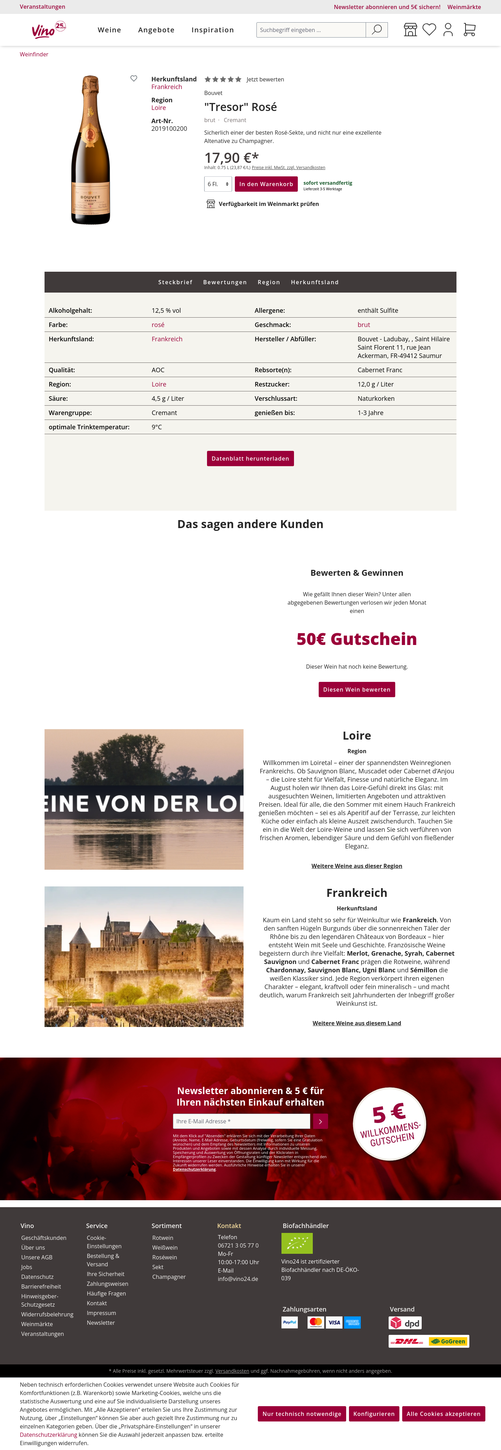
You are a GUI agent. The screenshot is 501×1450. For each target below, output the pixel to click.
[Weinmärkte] (410, 29)
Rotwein (162, 1238)
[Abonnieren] (320, 1121)
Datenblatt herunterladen (250, 458)
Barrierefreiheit (41, 1286)
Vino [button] (27, 1225)
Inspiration (213, 29)
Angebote (156, 29)
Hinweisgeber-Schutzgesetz (39, 1300)
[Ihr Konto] (448, 29)
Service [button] (97, 1225)
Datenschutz (37, 1277)
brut (364, 324)
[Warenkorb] (469, 29)
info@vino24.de (238, 1279)
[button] (241, 1220)
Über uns (33, 1247)
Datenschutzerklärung (194, 1169)
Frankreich (166, 86)
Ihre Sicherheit (105, 1274)
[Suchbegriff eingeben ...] (311, 30)
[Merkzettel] (429, 29)
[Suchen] (377, 30)
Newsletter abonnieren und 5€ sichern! (387, 7)
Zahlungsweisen (107, 1284)
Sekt (158, 1267)
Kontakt (97, 1303)
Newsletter (101, 1322)
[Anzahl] (218, 184)
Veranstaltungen (42, 6)
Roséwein (164, 1257)
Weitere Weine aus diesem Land (357, 1023)
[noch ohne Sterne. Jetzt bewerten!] (245, 79)
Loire (158, 107)
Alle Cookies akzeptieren (444, 1414)
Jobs (26, 1267)
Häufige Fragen (106, 1293)
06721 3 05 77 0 (238, 1245)
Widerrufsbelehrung (46, 1314)
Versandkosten (232, 1371)
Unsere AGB (37, 1257)
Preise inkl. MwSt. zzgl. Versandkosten (288, 167)
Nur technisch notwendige (301, 1414)
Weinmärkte (464, 7)
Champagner (169, 1277)
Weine (109, 29)
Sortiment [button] (167, 1225)
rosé (158, 324)
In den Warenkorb (266, 184)
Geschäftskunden (43, 1238)
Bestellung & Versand (103, 1260)
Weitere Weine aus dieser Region (357, 865)
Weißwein (165, 1247)
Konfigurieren (374, 1414)
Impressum (101, 1313)
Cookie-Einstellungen (104, 1242)
